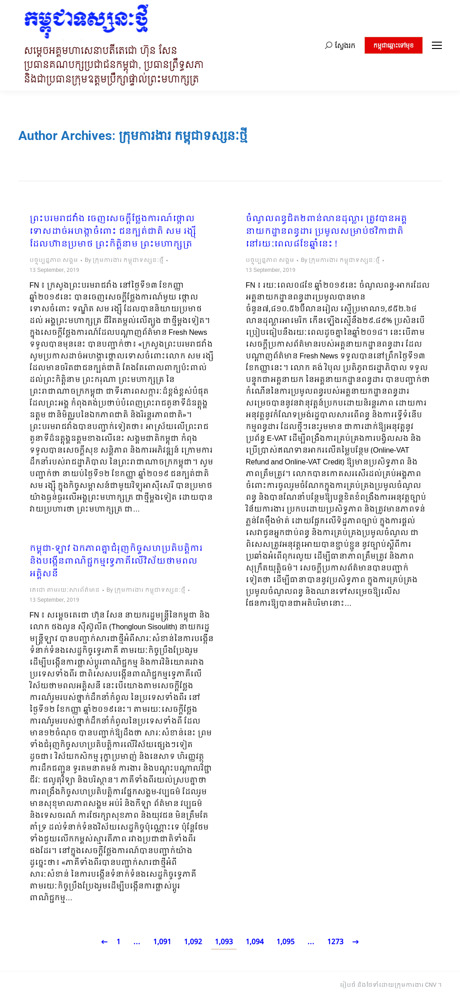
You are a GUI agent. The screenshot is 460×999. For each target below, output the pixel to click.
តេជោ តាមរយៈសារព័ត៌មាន (64, 590)
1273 (335, 942)
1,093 (224, 942)
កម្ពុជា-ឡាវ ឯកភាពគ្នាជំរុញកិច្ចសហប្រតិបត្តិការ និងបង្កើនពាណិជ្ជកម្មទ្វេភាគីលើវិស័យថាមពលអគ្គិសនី (116, 562)
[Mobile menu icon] (437, 45)
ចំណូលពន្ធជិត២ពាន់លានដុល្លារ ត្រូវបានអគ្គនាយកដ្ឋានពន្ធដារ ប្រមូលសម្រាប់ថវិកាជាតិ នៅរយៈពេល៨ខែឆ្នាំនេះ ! (326, 232)
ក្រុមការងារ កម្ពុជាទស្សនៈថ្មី (183, 135)
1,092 (193, 942)
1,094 (255, 942)
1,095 (285, 942)
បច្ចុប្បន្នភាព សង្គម (53, 260)
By (124, 260)
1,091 (162, 942)
